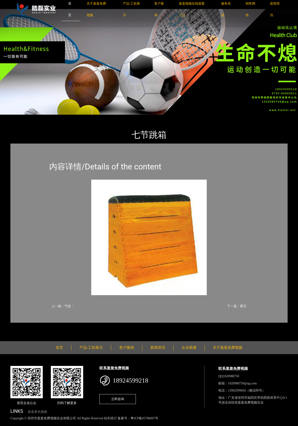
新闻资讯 (157, 347)
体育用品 (61, 118)
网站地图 (7, 423)
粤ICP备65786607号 (144, 418)
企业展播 (189, 347)
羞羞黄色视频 (37, 412)
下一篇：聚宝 (236, 306)
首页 (18, 118)
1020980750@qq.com (242, 383)
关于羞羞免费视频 (227, 347)
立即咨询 (117, 399)
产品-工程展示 (38, 118)
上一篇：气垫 (61, 306)
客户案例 (126, 347)
